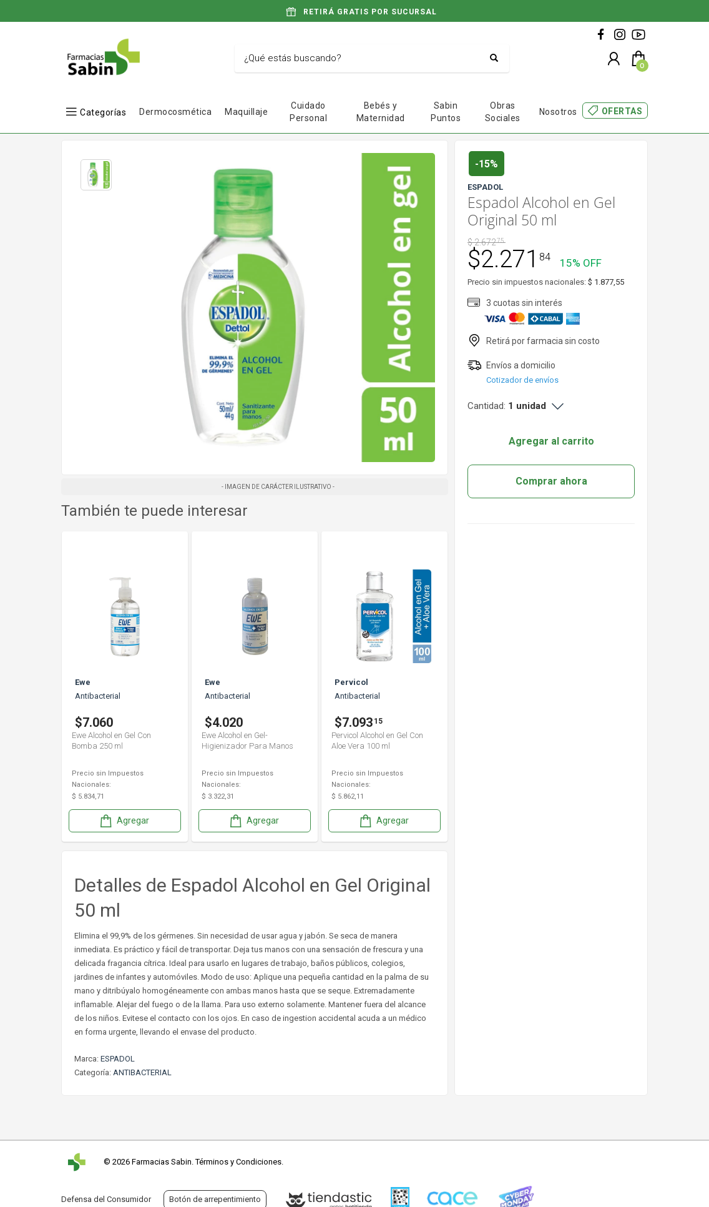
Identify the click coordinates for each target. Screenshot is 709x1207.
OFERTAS (622, 111)
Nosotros (558, 112)
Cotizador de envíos (522, 380)
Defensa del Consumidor (106, 1199)
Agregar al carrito (551, 441)
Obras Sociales (503, 112)
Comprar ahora (551, 481)
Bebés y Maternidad (380, 112)
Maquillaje (246, 112)
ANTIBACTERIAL (142, 1072)
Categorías (103, 112)
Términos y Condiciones (238, 1161)
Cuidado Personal (308, 112)
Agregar (123, 821)
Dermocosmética (175, 112)
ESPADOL (117, 1058)
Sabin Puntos (446, 112)
